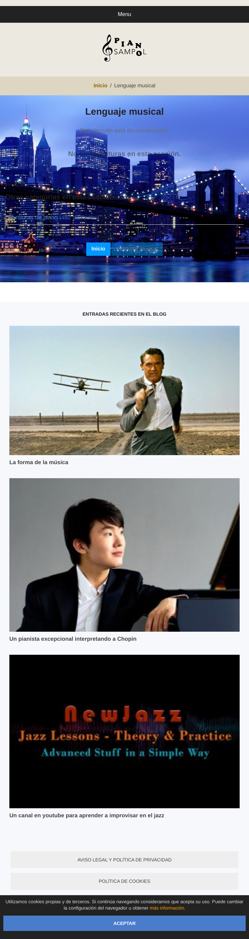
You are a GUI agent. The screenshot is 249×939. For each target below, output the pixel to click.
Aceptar (124, 923)
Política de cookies (124, 881)
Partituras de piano (53, 217)
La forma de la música (38, 462)
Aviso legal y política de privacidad (125, 859)
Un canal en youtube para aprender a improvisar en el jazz (86, 815)
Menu (124, 14)
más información (167, 908)
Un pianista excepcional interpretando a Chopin (72, 639)
